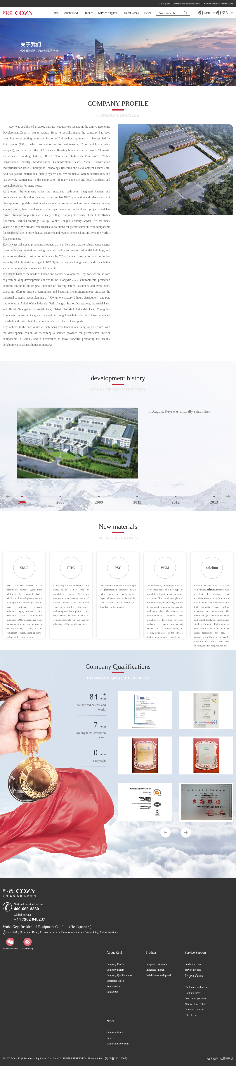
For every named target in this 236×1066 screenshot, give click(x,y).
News (147, 12)
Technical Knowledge (118, 1043)
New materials (114, 986)
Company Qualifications (119, 975)
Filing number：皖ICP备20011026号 (107, 1058)
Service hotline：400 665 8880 (219, 3)
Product (88, 12)
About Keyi (71, 12)
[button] (8, 496)
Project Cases (131, 12)
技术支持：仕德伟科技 (220, 1058)
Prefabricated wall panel (158, 975)
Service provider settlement (187, 3)
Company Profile (115, 964)
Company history (115, 969)
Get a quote (164, 3)
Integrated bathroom (156, 964)
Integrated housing (194, 1009)
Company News (115, 1032)
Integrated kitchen (155, 969)
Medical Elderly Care (196, 1004)
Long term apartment (195, 998)
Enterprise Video (115, 980)
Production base (193, 964)
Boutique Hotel (193, 993)
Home (55, 12)
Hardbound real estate (196, 987)
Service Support (107, 12)
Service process (193, 969)
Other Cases (191, 1015)
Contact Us (112, 991)
